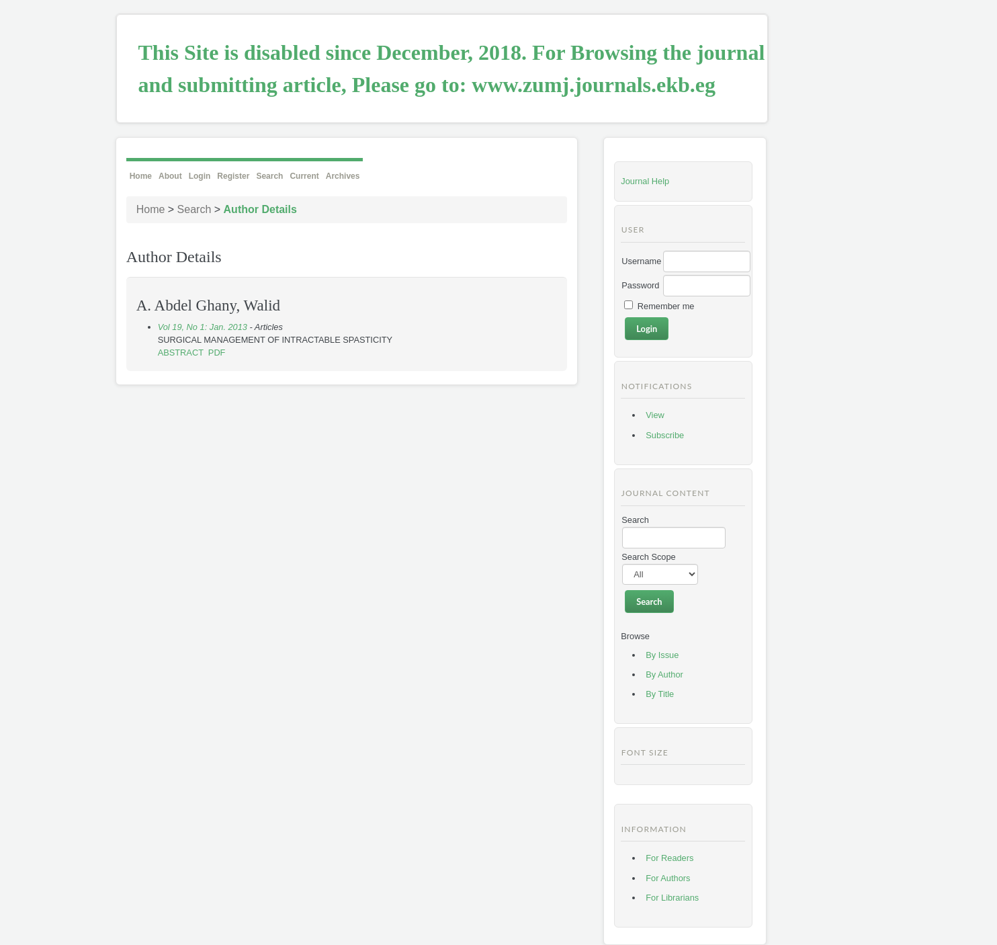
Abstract (181, 352)
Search (269, 176)
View (655, 415)
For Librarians (672, 898)
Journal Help (645, 181)
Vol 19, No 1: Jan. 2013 (202, 327)
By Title (660, 694)
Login (200, 176)
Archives (343, 176)
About (170, 176)
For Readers (669, 858)
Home (141, 176)
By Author (664, 674)
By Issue (662, 655)
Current (304, 176)
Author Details (260, 209)
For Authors (668, 878)
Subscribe (665, 435)
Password (640, 285)
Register (233, 176)
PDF (217, 352)
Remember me (666, 306)
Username (641, 261)
